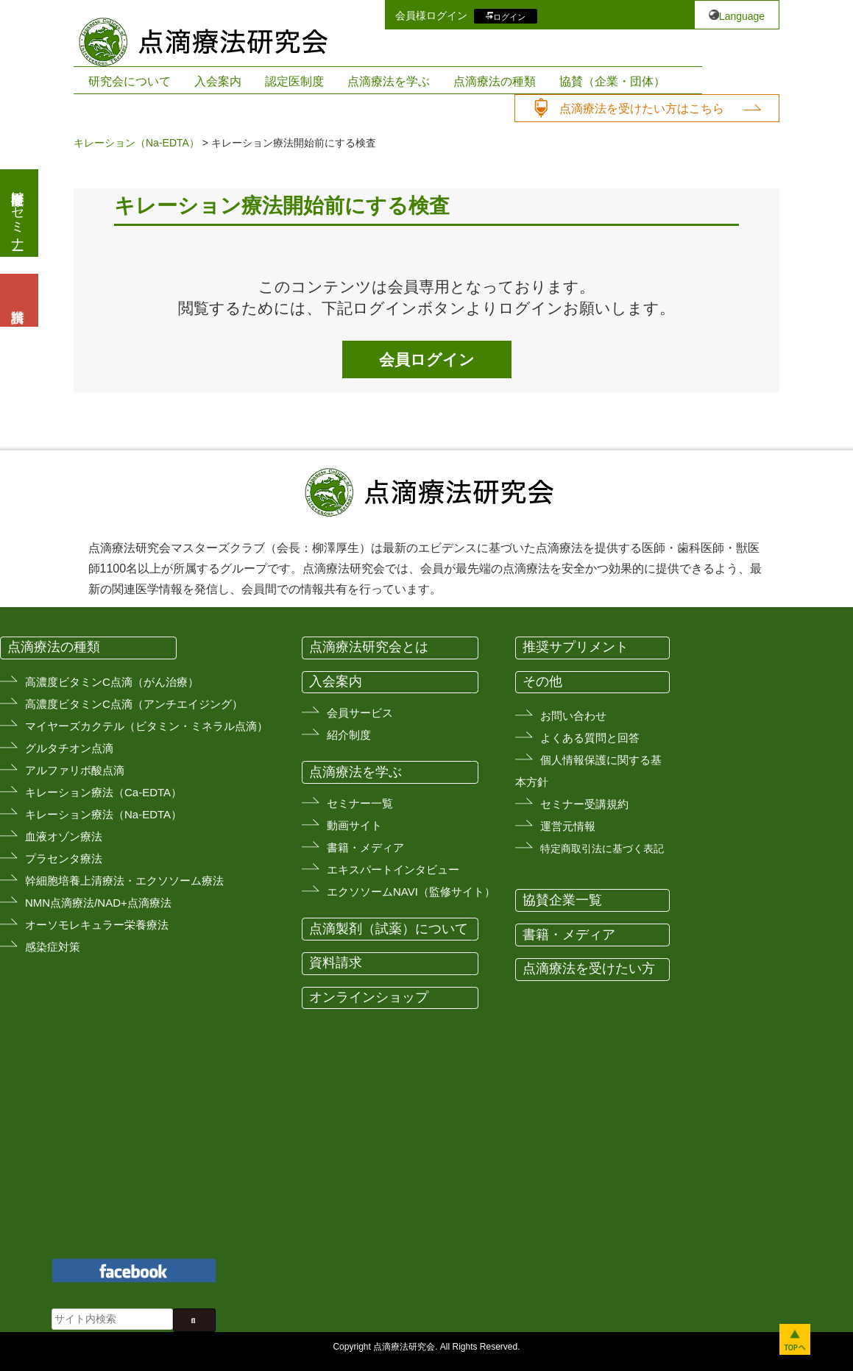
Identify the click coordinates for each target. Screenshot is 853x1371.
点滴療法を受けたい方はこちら (641, 108)
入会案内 (217, 81)
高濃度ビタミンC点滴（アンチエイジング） (134, 704)
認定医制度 (294, 81)
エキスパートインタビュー (393, 869)
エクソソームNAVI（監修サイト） (411, 891)
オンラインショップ (368, 997)
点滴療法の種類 (494, 81)
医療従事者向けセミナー (17, 213)
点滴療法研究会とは (368, 647)
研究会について (129, 81)
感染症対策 (52, 946)
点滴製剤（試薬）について (388, 928)
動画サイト (354, 825)
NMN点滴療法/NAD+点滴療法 (98, 902)
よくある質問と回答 (590, 737)
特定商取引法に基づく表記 (602, 848)
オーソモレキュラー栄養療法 (97, 924)
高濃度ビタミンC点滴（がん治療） (112, 682)
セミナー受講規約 (584, 804)
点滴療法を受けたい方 (589, 968)
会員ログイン (427, 359)
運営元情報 (567, 826)
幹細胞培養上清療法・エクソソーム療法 (124, 880)
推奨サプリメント (576, 647)
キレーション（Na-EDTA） (136, 143)
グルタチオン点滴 (69, 748)
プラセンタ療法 (63, 858)
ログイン (509, 16)
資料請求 (335, 962)
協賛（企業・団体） (612, 81)
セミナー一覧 (360, 803)
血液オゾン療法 (63, 836)
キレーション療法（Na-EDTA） (103, 814)
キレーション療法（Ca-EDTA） (103, 792)
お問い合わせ (573, 715)
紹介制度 (349, 735)
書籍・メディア (365, 847)
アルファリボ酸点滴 (74, 770)
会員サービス (360, 712)
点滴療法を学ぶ (388, 81)
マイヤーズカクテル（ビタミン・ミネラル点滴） (146, 726)
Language (742, 16)
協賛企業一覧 (562, 900)
